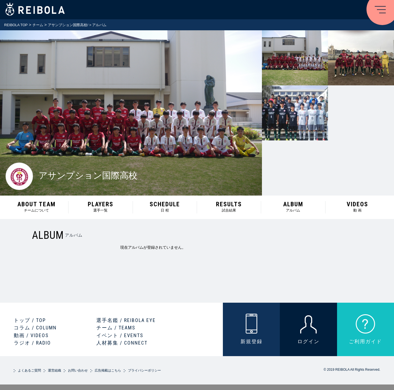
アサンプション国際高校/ (68, 25)
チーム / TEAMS (115, 328)
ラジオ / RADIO (32, 343)
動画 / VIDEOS (31, 335)
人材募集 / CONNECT (121, 343)
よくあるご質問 (29, 370)
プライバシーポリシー (144, 370)
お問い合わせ (78, 370)
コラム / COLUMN (35, 328)
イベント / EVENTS (119, 335)
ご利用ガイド (365, 341)
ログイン (308, 341)
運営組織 (54, 370)
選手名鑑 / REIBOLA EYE (126, 320)
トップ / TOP (30, 320)
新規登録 (251, 341)
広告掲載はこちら (108, 370)
